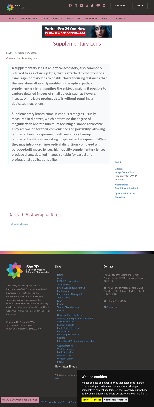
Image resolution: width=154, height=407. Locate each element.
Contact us (111, 307)
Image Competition (125, 172)
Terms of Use (63, 297)
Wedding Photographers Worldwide (75, 318)
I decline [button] (97, 400)
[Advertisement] (59, 188)
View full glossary (19, 224)
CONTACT (120, 18)
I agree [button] (86, 400)
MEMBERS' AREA (29, 18)
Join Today (120, 6)
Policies (61, 310)
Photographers (87, 18)
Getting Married (65, 345)
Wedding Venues (65, 349)
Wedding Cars (64, 355)
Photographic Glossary (68, 334)
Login (140, 6)
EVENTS (57, 18)
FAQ (59, 300)
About (60, 278)
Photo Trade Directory (68, 328)
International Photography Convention (76, 341)
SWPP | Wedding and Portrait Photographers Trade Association (72, 402)
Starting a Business (66, 321)
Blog (69, 18)
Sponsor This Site (65, 324)
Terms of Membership (68, 307)
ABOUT (106, 18)
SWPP (118, 162)
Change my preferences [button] (115, 400)
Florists (60, 361)
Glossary (10, 58)
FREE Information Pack (68, 281)
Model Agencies (65, 352)
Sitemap (61, 337)
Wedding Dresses (65, 358)
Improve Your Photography (70, 294)
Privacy (60, 303)
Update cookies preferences (19, 399)
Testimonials (63, 284)
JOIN (45, 18)
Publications (63, 331)
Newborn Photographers (69, 315)
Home (12, 18)
